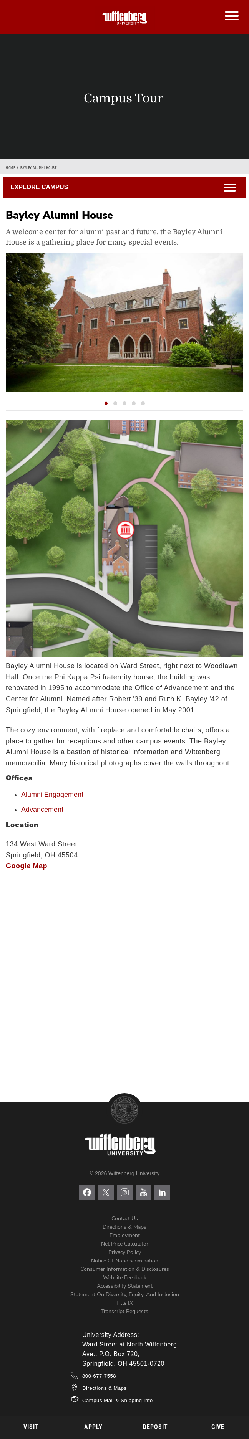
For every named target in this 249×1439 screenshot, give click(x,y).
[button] (106, 403)
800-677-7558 (99, 1376)
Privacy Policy (124, 1252)
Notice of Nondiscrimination (124, 1260)
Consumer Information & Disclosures (124, 1269)
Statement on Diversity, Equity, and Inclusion (124, 1294)
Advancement (42, 809)
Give (217, 1427)
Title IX (124, 1303)
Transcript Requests (124, 1311)
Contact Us (124, 1218)
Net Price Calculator (124, 1243)
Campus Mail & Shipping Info (117, 1400)
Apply (93, 1427)
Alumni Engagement (52, 794)
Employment (125, 1235)
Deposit (155, 1427)
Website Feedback (124, 1277)
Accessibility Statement (125, 1286)
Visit (31, 1427)
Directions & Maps (124, 1227)
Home (10, 168)
